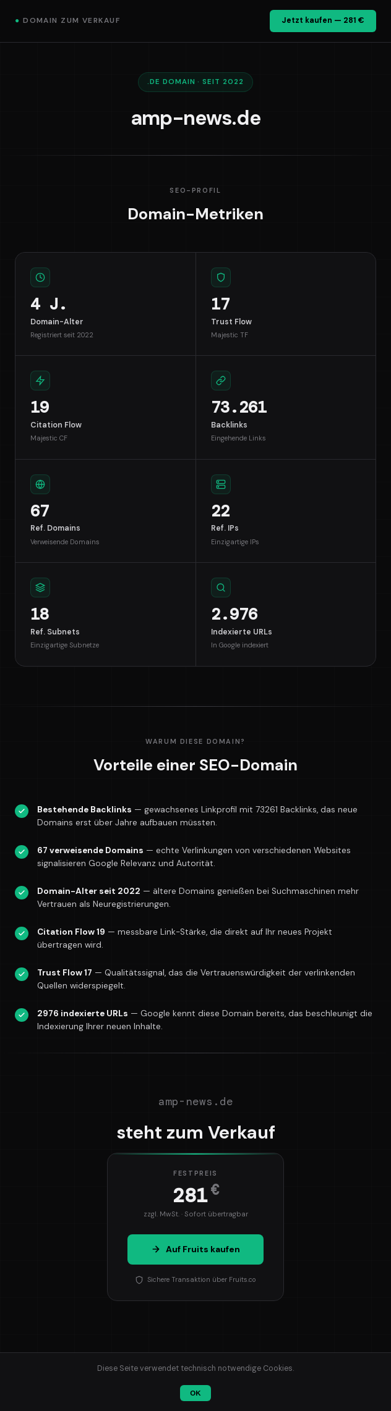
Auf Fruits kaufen (195, 1249)
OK (195, 1393)
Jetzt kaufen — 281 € (322, 20)
